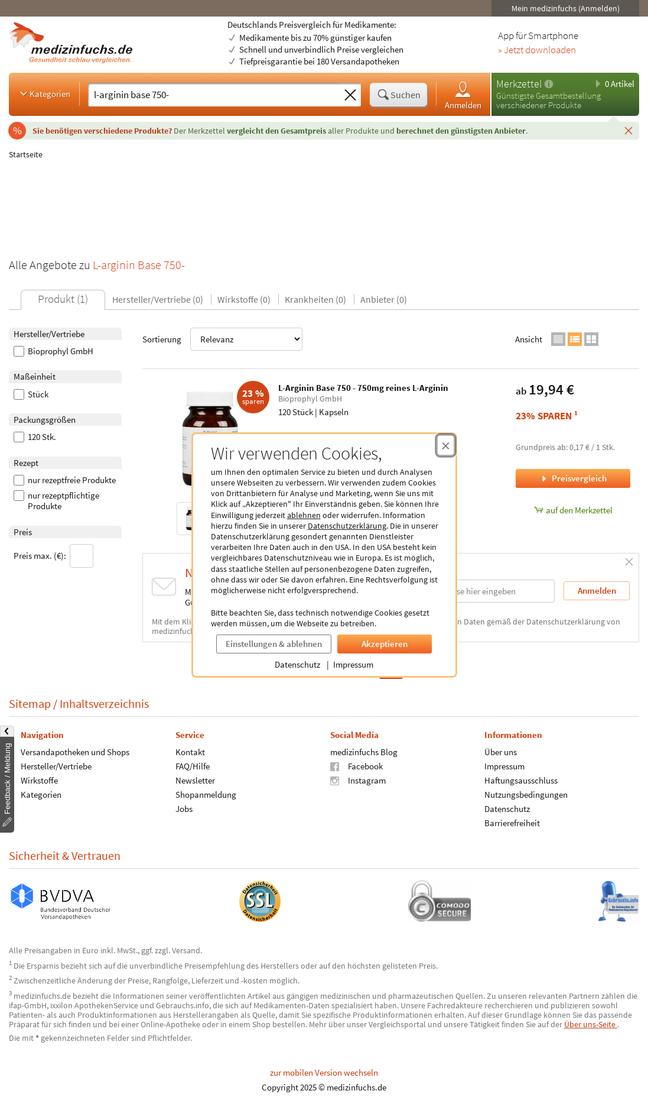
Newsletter (195, 780)
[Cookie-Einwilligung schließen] (446, 445)
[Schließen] (628, 130)
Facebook (356, 766)
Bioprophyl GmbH (53, 351)
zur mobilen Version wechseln (324, 1072)
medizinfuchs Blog (364, 752)
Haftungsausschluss (521, 780)
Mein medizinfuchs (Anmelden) (566, 8)
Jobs (184, 808)
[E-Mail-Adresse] (479, 591)
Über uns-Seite (590, 1024)
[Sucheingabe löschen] (350, 95)
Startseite (26, 154)
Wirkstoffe (39, 780)
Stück (31, 394)
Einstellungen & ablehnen (274, 643)
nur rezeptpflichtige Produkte (56, 501)
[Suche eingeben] (214, 94)
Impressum (353, 664)
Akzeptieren (385, 643)
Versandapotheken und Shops (75, 752)
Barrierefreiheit (512, 823)
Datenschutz (297, 664)
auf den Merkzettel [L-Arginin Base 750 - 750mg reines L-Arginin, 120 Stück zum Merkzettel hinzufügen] (573, 510)
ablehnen (304, 515)
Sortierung (222, 339)
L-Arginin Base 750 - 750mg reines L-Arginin (363, 387)
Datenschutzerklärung (347, 525)
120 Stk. (35, 437)
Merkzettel (519, 83)
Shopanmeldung (205, 794)
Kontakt (190, 752)
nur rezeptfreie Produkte (65, 480)
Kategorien (44, 93)
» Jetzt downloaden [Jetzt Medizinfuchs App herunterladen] (537, 50)
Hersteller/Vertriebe (56, 766)
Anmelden (463, 95)
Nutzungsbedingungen (526, 794)
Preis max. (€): (53, 556)
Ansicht (528, 339)
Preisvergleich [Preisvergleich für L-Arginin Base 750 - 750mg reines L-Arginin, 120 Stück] (573, 478)
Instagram (358, 780)
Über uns (500, 752)
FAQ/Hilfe (192, 766)
